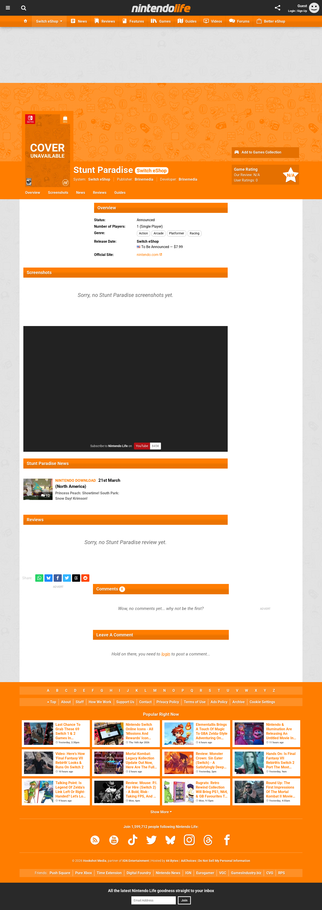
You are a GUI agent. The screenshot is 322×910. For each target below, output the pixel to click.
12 (45, 496)
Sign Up (302, 11)
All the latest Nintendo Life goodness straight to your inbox (161, 890)
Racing (194, 233)
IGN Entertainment (135, 861)
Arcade (158, 233)
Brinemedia (144, 179)
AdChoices (188, 861)
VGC (222, 873)
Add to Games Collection (257, 152)
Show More (161, 812)
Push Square (60, 873)
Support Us (125, 702)
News (80, 192)
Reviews (99, 192)
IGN (188, 873)
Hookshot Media (94, 861)
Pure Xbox (83, 873)
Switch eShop (99, 179)
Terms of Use (195, 702)
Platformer (176, 233)
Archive (238, 702)
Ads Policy (219, 702)
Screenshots (58, 192)
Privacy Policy (168, 702)
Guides (120, 192)
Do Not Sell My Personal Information (224, 861)
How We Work (100, 702)
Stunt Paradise (120, 170)
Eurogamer (205, 873)
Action (143, 233)
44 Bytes (172, 861)
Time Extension (109, 873)
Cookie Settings (262, 702)
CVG (269, 873)
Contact (145, 702)
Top (51, 702)
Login (291, 11)
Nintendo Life (118, 446)
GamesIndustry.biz (246, 873)
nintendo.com (149, 255)
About (66, 702)
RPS (281, 873)
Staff (80, 702)
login (165, 654)
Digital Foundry (139, 873)
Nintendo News (168, 873)
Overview (32, 192)
